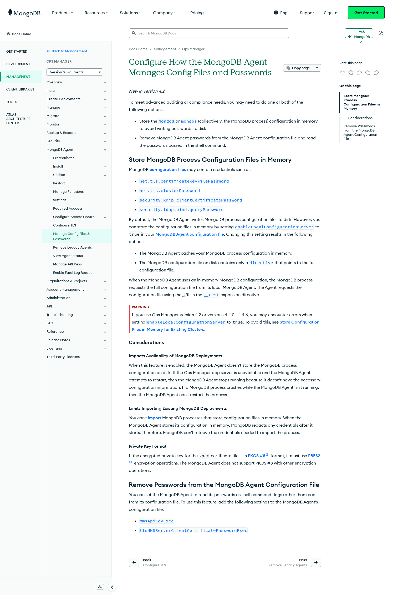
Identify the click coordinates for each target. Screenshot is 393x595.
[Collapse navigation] (112, 587)
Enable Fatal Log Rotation (74, 272)
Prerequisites (63, 158)
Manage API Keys (67, 264)
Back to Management (67, 51)
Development (18, 64)
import (154, 417)
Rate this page (351, 63)
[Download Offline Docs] (100, 586)
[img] (342, 72)
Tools (11, 102)
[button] (283, 12)
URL (186, 294)
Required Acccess (68, 208)
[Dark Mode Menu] (381, 33)
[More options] (317, 68)
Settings (59, 200)
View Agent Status (68, 256)
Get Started (366, 12)
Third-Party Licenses (63, 357)
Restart (59, 183)
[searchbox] (209, 33)
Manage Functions (68, 191)
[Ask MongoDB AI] (359, 33)
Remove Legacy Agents (72, 247)
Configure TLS (64, 225)
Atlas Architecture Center (18, 119)
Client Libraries (20, 89)
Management (18, 77)
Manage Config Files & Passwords (71, 236)
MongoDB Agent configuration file (189, 234)
